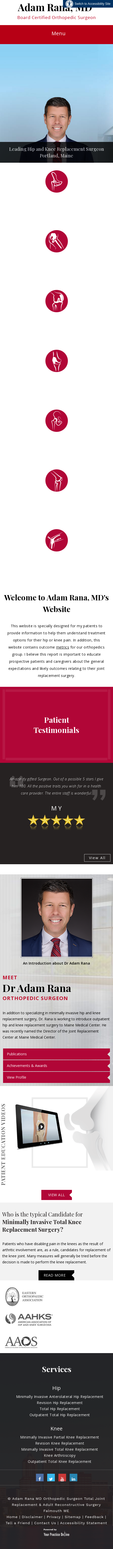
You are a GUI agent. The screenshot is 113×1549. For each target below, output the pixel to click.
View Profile (16, 1077)
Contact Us (45, 1523)
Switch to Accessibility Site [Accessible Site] (92, 4)
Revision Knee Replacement (59, 1443)
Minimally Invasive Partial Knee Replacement (59, 1437)
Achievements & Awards (27, 1065)
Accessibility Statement (83, 1523)
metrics (62, 647)
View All (97, 857)
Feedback (94, 1517)
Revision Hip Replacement (60, 1402)
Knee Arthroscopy (60, 1455)
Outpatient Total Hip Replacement (60, 1414)
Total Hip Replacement (60, 1408)
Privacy (53, 1517)
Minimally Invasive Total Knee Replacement (59, 1449)
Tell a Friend (18, 1523)
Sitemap (73, 1517)
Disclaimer (32, 1517)
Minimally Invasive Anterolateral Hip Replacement (60, 1396)
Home (12, 1517)
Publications (17, 1054)
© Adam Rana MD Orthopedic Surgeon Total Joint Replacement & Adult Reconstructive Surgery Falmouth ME (56, 1505)
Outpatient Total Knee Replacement (60, 1461)
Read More (55, 1275)
